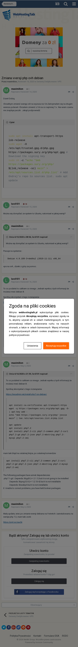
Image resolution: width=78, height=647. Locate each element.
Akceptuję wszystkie (56, 346)
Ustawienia (32, 346)
